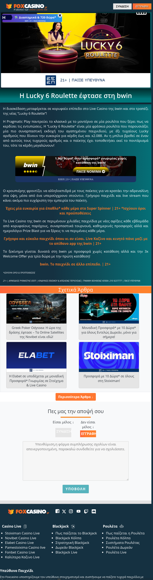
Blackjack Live (66, 552)
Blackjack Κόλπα (68, 538)
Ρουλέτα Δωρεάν (119, 547)
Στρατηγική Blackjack (72, 542)
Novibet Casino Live (20, 538)
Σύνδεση (63, 431)
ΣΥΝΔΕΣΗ (122, 6)
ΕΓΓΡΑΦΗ (142, 6)
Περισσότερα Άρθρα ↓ (75, 397)
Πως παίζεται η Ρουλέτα (125, 533)
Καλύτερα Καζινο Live (22, 557)
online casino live (38, 9)
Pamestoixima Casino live (25, 547)
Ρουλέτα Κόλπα (118, 538)
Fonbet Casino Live (20, 552)
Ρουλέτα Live (116, 552)
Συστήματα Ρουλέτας (123, 542)
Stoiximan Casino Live (22, 533)
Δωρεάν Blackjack (69, 547)
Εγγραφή (88, 433)
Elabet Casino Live (19, 542)
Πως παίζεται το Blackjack (76, 533)
